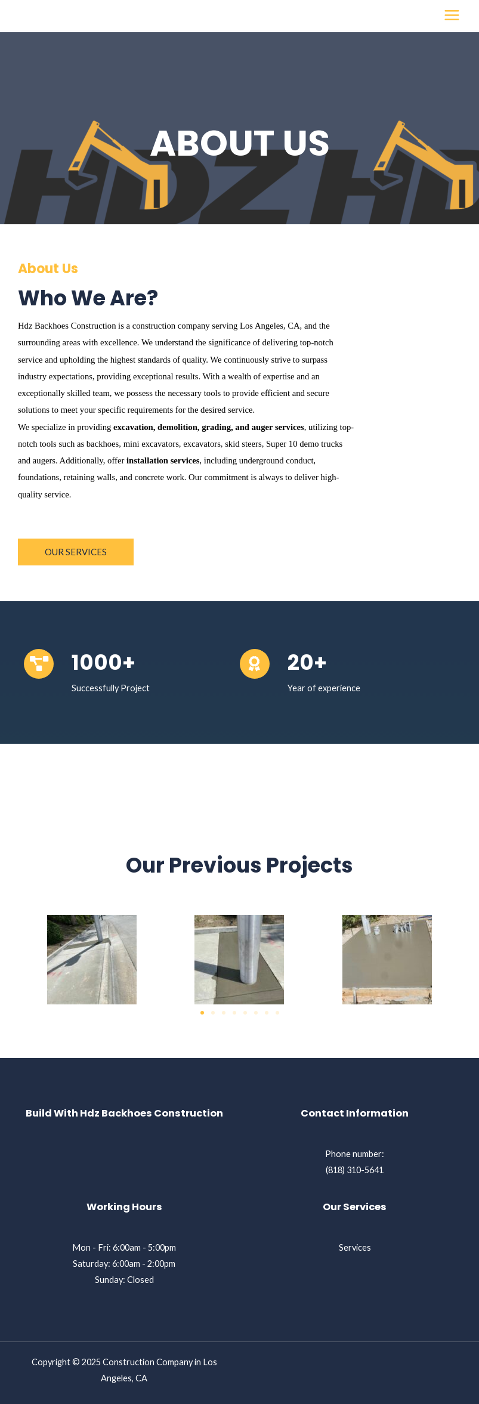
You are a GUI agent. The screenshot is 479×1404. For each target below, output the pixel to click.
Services (355, 1247)
